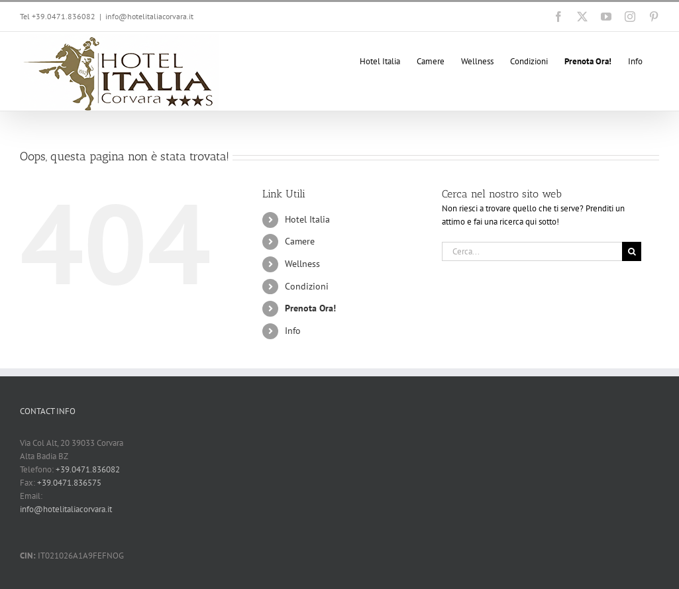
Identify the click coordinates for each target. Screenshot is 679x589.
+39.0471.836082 (88, 469)
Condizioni (307, 286)
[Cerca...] (532, 251)
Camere (300, 241)
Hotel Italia (307, 219)
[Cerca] (631, 251)
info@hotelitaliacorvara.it (149, 16)
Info (293, 331)
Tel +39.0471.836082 (57, 16)
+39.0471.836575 (69, 482)
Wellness (302, 264)
